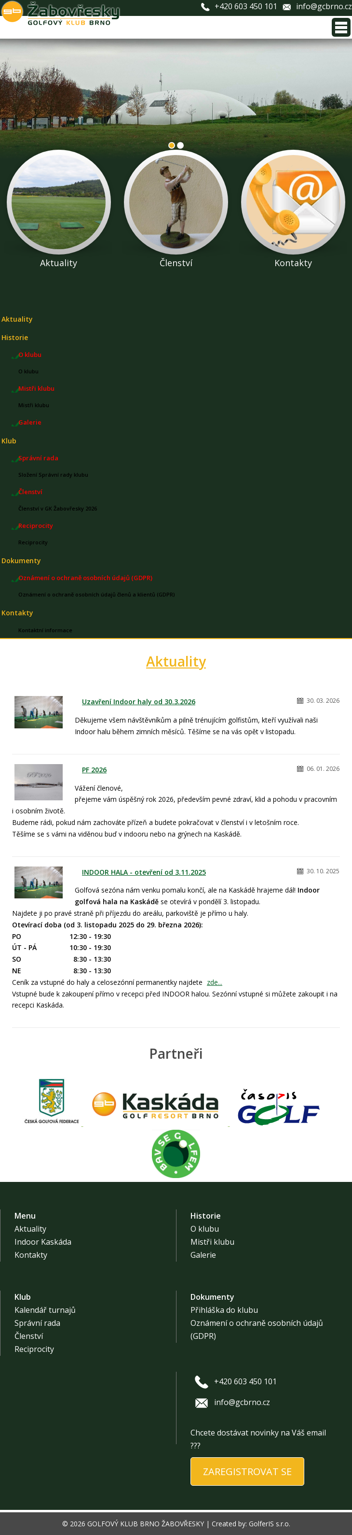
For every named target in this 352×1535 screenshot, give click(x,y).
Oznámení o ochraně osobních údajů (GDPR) (85, 577)
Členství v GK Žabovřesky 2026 (57, 508)
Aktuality (17, 319)
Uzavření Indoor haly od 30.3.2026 (138, 701)
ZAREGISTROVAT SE (247, 1471)
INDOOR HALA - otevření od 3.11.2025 (144, 872)
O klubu (29, 354)
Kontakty (17, 612)
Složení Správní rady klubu (53, 474)
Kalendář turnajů (45, 1310)
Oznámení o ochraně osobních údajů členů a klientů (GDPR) (96, 594)
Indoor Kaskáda (42, 1242)
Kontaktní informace (45, 630)
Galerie (29, 422)
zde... (214, 982)
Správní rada (38, 458)
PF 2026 (94, 769)
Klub (8, 440)
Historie (14, 337)
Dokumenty (21, 560)
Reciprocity (35, 525)
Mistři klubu (36, 388)
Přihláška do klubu (224, 1310)
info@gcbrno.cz (324, 6)
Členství (30, 491)
